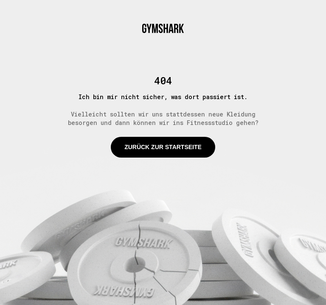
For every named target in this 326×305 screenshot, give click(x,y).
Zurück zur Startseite (163, 147)
